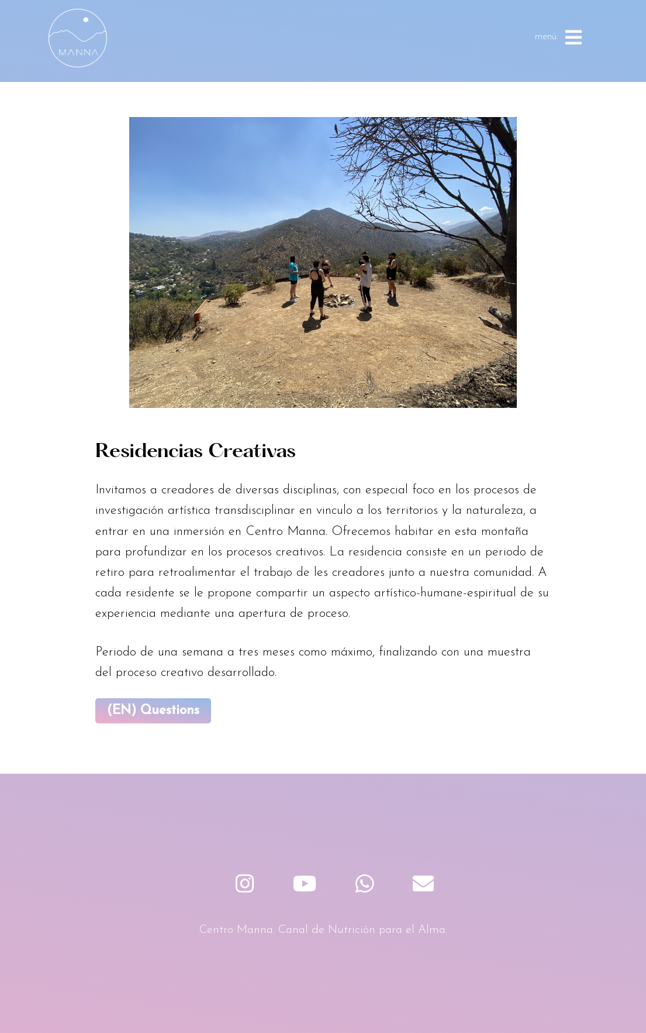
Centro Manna (78, 38)
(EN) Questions (153, 711)
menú (558, 37)
